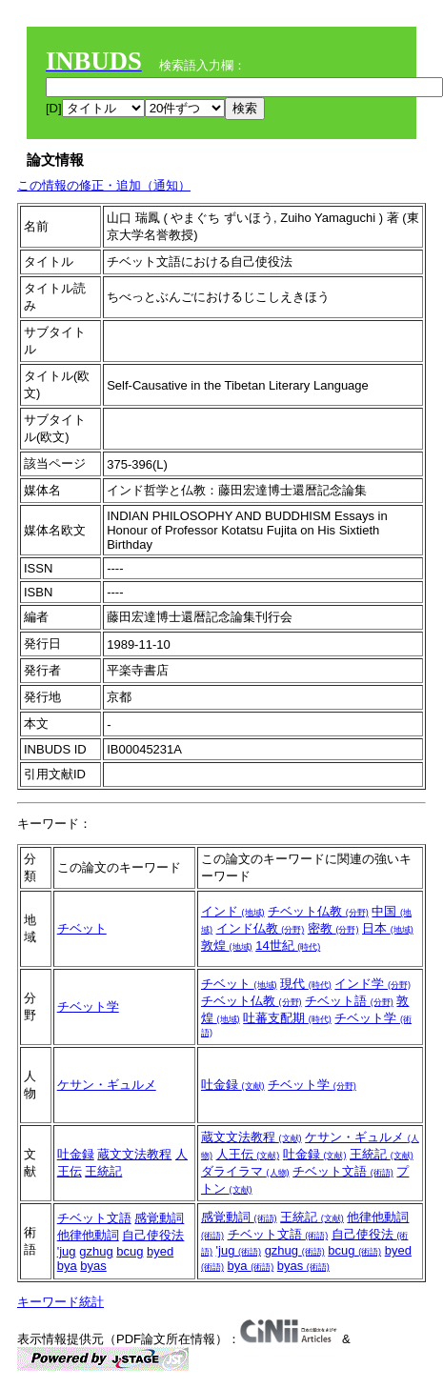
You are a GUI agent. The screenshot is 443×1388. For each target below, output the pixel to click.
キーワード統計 (60, 1302)
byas (93, 1265)
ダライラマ (245, 1171)
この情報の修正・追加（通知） (104, 185)
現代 (306, 983)
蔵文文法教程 (134, 1154)
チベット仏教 (318, 911)
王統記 (103, 1171)
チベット (82, 928)
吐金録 (233, 1084)
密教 (333, 928)
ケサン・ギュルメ (106, 1084)
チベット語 (349, 1001)
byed (160, 1251)
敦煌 (226, 945)
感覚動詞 (159, 1218)
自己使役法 (153, 1235)
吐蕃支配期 (287, 1018)
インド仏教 (260, 928)
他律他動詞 (88, 1235)
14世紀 (287, 945)
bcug (129, 1251)
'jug (66, 1251)
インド (233, 911)
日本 (387, 928)
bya (67, 1265)
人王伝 (248, 1154)
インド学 (372, 983)
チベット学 (88, 1006)
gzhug (95, 1251)
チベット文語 (342, 1171)
